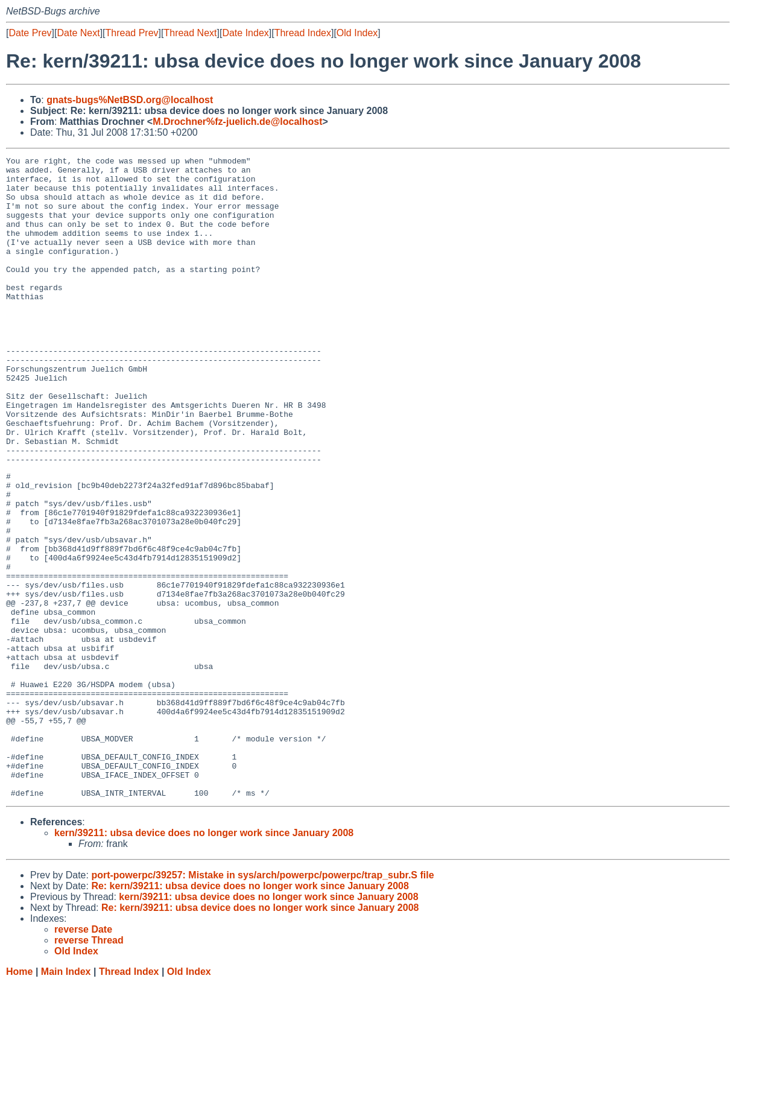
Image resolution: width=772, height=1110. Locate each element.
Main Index (66, 1098)
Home (19, 1098)
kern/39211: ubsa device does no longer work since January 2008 (203, 959)
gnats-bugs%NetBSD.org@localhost (129, 100)
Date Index (245, 33)
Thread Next (190, 33)
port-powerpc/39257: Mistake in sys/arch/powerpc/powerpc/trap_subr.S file (262, 1002)
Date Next (78, 33)
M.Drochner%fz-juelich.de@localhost (237, 121)
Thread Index (302, 33)
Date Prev (29, 33)
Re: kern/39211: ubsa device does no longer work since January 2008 (249, 1012)
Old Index (357, 33)
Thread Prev (132, 33)
